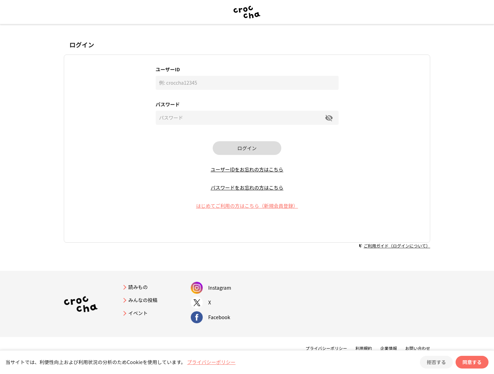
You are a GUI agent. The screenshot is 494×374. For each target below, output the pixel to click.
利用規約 (363, 348)
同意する (472, 362)
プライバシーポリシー (326, 348)
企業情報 (388, 348)
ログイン (247, 148)
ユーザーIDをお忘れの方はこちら (247, 169)
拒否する (436, 362)
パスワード (168, 104)
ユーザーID (168, 69)
